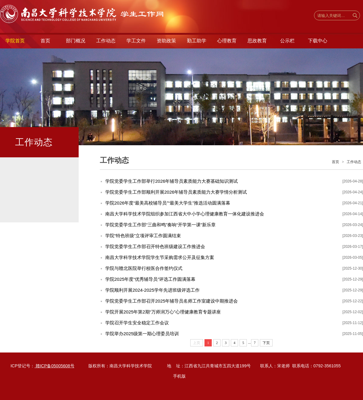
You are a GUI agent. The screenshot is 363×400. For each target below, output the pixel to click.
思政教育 (257, 40)
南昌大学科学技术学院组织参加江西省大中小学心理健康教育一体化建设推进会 (184, 213)
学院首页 (15, 40)
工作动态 (106, 40)
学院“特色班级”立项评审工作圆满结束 (143, 235)
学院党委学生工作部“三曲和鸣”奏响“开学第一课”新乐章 (160, 224)
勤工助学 (196, 40)
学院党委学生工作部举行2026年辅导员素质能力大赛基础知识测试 (171, 181)
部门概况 (75, 40)
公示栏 (287, 40)
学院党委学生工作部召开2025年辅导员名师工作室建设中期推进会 (171, 300)
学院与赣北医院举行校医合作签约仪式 (143, 268)
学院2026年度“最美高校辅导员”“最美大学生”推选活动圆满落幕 (167, 202)
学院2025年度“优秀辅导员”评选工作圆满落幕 (150, 279)
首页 (45, 40)
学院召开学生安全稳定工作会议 (137, 322)
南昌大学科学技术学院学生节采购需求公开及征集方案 (159, 257)
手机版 (179, 376)
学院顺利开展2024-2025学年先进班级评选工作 (152, 290)
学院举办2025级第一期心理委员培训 (142, 333)
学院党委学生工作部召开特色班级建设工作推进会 (155, 246)
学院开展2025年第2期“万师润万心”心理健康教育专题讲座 (163, 311)
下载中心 (317, 40)
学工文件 (136, 40)
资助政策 (166, 40)
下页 (266, 343)
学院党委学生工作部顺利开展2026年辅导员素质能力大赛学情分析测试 (176, 192)
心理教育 (227, 40)
